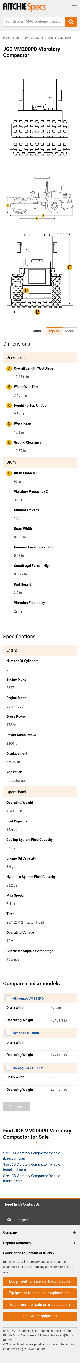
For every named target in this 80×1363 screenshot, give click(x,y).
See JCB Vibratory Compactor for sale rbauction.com (31, 1155)
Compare (17, 1106)
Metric (70, 331)
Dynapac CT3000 (26, 1033)
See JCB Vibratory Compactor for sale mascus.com (31, 1178)
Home (7, 37)
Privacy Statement (52, 1335)
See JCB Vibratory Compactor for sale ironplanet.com (31, 1167)
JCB (50, 37)
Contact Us (31, 1204)
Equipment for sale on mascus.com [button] (40, 1304)
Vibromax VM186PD (28, 998)
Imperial (54, 331)
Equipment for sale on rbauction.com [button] (40, 1281)
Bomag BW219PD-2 (28, 1068)
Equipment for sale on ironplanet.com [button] (40, 1293)
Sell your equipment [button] (40, 1316)
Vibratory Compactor (29, 37)
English (24, 1220)
